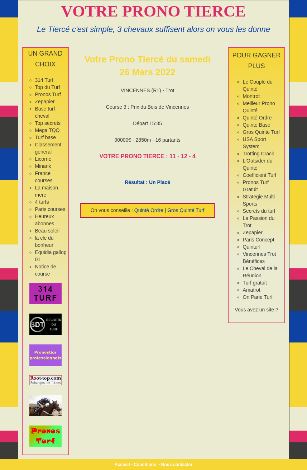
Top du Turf (47, 87)
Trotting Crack (258, 153)
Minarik (43, 166)
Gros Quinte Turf (261, 132)
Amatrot (251, 290)
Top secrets (48, 123)
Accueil (122, 464)
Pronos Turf (48, 94)
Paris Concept (258, 240)
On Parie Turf (258, 297)
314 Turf (44, 80)
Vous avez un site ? (256, 309)
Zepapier (45, 101)
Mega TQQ (47, 130)
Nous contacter (176, 464)
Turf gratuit (255, 283)
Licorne (43, 159)
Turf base (45, 137)
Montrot (251, 96)
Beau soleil (47, 231)
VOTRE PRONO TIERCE (153, 11)
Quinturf (252, 247)
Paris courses (50, 209)
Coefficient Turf (260, 175)
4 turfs (42, 202)
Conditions (145, 464)
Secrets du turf (259, 211)
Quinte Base (256, 125)
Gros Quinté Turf (185, 210)
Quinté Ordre (148, 210)
